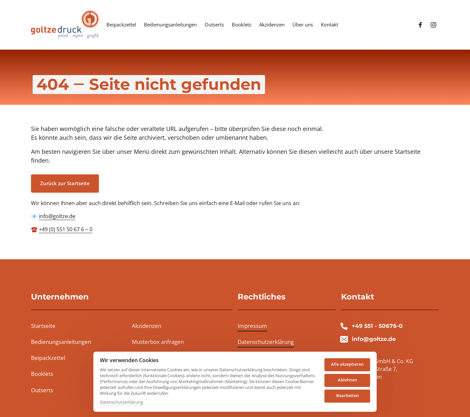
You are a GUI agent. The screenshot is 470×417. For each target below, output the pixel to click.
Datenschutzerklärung (121, 402)
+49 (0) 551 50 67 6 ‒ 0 (65, 229)
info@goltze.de (57, 216)
